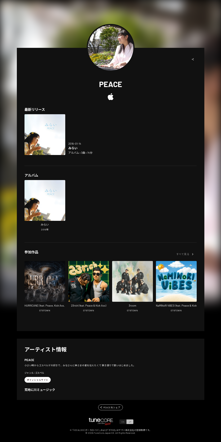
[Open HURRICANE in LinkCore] (44, 287)
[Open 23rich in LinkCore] (88, 287)
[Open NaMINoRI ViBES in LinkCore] (176, 287)
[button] (193, 59)
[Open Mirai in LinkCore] (44, 134)
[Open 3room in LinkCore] (132, 287)
